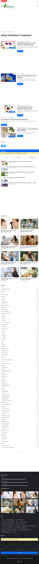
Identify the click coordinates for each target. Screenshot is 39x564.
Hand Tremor (4, 356)
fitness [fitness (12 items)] (17, 521)
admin (19, 41)
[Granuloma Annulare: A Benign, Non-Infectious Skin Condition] (4, 163)
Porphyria (3, 406)
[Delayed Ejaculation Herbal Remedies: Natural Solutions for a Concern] (4, 174)
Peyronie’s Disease (5, 398)
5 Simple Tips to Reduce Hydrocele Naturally (17, 177)
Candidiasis (4, 316)
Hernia (3, 361)
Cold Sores (4, 320)
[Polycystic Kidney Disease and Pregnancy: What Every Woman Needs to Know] (10, 256)
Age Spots (3, 296)
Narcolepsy (4, 389)
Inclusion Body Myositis (6, 370)
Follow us (3, 535)
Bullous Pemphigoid (5, 311)
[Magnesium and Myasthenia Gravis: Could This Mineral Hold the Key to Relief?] (7, 494)
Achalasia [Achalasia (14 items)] (3, 519)
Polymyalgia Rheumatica (6, 404)
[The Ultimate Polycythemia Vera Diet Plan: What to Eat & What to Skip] (29, 272)
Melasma (3, 380)
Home (2, 31)
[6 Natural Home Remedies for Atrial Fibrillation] (8, 77)
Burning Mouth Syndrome (6, 313)
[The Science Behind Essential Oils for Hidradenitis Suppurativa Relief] (29, 224)
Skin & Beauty (4, 428)
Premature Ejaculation (6, 410)
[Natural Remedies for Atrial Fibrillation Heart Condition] (8, 132)
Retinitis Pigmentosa (5, 417)
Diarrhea (3, 329)
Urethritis (3, 439)
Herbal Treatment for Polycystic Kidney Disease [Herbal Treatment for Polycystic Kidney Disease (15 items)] (29, 525)
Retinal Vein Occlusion (6, 415)
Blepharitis (4, 307)
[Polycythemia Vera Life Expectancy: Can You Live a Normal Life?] (10, 272)
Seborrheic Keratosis (5, 423)
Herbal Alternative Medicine (7, 359)
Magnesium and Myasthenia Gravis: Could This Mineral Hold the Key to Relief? (20, 1)
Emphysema (4, 335)
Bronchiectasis (4, 309)
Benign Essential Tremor (6, 305)
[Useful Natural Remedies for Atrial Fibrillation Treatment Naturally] (8, 45)
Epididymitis (4, 337)
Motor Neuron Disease (6, 383)
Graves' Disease (4, 352)
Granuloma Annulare (5, 350)
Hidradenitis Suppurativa (6, 363)
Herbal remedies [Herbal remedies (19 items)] (17, 525)
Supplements (4, 434)
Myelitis (3, 387)
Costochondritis (4, 324)
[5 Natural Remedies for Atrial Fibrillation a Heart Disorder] (8, 109)
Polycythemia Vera (5, 402)
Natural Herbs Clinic (29, 558)
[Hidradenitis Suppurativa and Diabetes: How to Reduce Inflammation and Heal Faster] (10, 240)
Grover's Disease (5, 354)
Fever (3, 341)
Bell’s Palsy (4, 303)
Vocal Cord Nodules (5, 445)
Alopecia (3, 298)
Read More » (20, 51)
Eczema (3, 333)
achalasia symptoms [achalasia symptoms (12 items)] (20, 519)
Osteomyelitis (4, 393)
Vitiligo (3, 443)
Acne (3, 292)
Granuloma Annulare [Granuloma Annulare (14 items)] (23, 521)
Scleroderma (4, 419)
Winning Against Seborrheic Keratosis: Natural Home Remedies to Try (22, 166)
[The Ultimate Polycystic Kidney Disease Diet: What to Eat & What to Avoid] (29, 240)
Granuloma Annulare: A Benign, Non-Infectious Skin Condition (20, 161)
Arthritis (3, 300)
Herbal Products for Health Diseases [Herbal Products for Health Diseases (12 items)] (7, 525)
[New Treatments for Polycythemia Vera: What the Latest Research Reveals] (29, 256)
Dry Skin (3, 331)
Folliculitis (3, 346)
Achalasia (3, 290)
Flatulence (3, 344)
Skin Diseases (4, 432)
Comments (32, 157)
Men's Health (4, 382)
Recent (18, 157)
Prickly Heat (4, 413)
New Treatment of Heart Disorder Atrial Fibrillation (14, 119)
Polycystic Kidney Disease (6, 400)
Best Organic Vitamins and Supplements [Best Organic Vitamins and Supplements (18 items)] (8, 521)
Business (3, 315)
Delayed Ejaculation (5, 328)
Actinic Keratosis (5, 294)
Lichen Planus (4, 376)
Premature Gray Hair (5, 411)
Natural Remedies (5, 391)
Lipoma (3, 378)
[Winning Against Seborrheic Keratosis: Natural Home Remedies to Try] (4, 168)
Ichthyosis (3, 369)
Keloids (3, 372)
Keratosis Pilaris (5, 374)
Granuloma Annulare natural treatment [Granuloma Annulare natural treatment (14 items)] (8, 523)
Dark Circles (4, 326)
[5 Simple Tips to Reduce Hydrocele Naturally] (4, 179)
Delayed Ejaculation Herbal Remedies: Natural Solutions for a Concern (22, 172)
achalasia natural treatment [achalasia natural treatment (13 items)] (10, 519)
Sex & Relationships (5, 424)
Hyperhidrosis (4, 367)
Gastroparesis (4, 348)
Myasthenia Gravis (5, 385)
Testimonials (4, 436)
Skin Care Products (5, 430)
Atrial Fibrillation (5, 302)
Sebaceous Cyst (4, 421)
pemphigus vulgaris (5, 395)
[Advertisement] (20, 19)
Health (3, 357)
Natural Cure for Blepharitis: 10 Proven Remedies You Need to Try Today (22, 182)
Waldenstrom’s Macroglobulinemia (8, 447)
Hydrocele (3, 365)
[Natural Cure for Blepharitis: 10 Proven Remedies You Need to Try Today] (4, 184)
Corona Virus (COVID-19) (6, 322)
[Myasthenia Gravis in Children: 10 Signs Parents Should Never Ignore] (10, 224)
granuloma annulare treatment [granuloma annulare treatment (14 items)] (20, 523)
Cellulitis (3, 318)
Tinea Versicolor (5, 437)
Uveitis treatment (5, 441)
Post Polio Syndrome (5, 408)
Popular (6, 157)
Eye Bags (3, 339)
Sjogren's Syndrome (5, 426)
